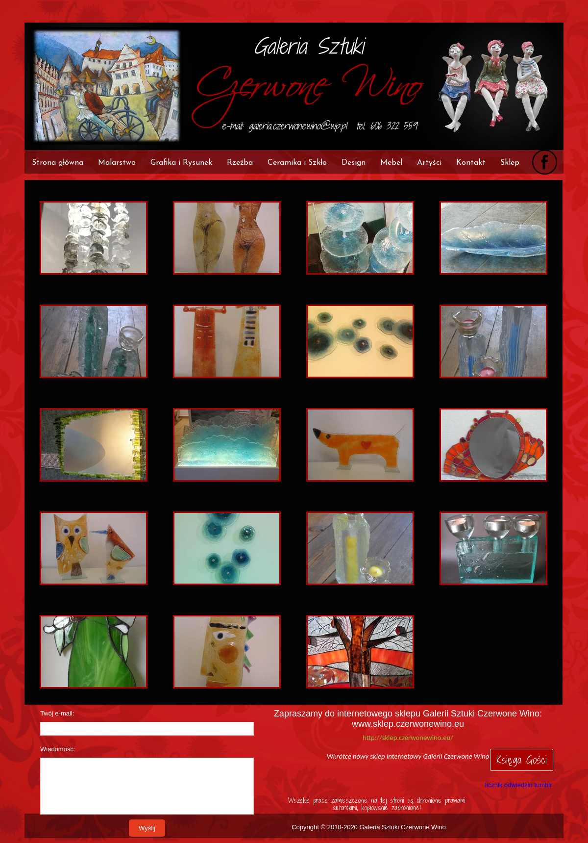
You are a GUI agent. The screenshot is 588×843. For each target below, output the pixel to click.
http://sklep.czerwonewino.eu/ (408, 737)
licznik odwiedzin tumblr (518, 785)
